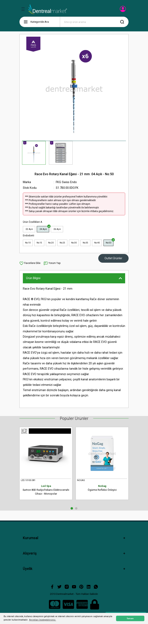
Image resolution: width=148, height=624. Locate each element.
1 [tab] (72, 508)
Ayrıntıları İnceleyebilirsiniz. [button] (42, 620)
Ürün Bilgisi (33, 278)
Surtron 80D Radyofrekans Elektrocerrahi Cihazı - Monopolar (46, 489)
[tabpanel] (46, 465)
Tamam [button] (130, 618)
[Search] (94, 22)
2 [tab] (76, 508)
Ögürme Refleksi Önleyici (102, 487)
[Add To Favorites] (29, 263)
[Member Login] (123, 10)
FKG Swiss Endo (66, 182)
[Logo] (47, 9)
